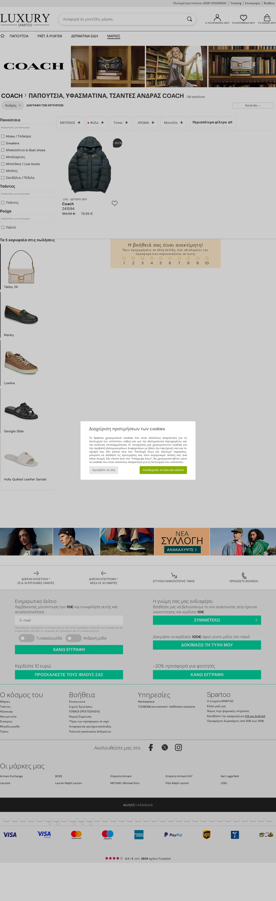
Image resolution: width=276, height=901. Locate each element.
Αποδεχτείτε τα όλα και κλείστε (163, 470)
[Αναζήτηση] (189, 19)
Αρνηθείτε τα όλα (103, 470)
